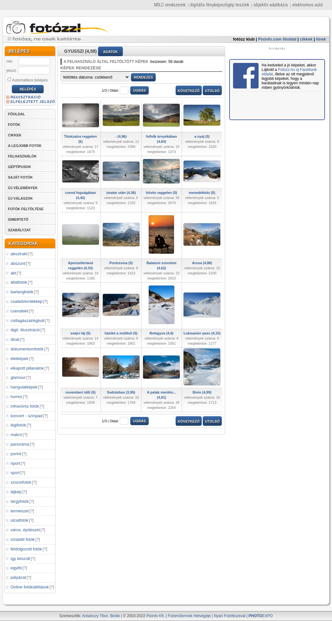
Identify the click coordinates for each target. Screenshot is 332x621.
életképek (19, 358)
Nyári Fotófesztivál (229, 616)
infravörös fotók (25, 406)
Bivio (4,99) (202, 392)
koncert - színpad (26, 415)
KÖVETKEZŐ (189, 91)
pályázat (18, 577)
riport (15, 463)
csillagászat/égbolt (27, 320)
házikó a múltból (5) (121, 333)
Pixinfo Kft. (155, 616)
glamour (18, 377)
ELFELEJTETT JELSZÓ (33, 101)
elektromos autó (307, 5)
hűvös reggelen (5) (161, 193)
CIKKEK (14, 135)
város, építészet (25, 529)
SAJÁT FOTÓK (20, 177)
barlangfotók (22, 291)
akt (13, 273)
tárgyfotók (20, 501)
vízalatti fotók (23, 539)
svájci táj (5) (81, 333)
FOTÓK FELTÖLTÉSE (25, 209)
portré (16, 453)
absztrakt (19, 253)
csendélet (19, 311)
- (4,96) (120, 136)
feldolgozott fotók (26, 549)
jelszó (11, 70)
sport (15, 472)
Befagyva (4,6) (162, 333)
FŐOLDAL (16, 114)
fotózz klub (244, 39)
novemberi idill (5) (80, 392)
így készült (20, 558)
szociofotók (21, 482)
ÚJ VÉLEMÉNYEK (23, 188)
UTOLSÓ (212, 91)
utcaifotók (19, 520)
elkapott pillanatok (27, 368)
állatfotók (19, 282)
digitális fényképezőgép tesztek (219, 5)
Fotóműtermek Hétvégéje (189, 616)
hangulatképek (24, 387)
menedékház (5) (202, 193)
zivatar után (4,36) (121, 193)
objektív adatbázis (270, 5)
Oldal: (118, 90)
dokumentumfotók (27, 349)
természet (20, 511)
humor (16, 396)
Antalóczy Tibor (95, 616)
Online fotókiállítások (30, 587)
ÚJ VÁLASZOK (20, 198)
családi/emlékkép (26, 301)
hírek (321, 39)
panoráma (20, 444)
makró (16, 434)
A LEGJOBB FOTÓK (25, 146)
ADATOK (110, 52)
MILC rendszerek (169, 5)
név (9, 61)
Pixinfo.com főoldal (277, 39)
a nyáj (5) (202, 136)
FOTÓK (14, 124)
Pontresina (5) (120, 263)
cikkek (306, 39)
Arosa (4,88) (202, 263)
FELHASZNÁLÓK (22, 156)
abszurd (18, 263)
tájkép (16, 491)
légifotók (18, 425)
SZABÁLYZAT (19, 230)
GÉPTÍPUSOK (19, 167)
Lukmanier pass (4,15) (202, 333)
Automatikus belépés (28, 79)
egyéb (16, 567)
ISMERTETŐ (18, 219)
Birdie (115, 616)
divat (15, 339)
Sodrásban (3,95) (121, 392)
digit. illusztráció (25, 329)
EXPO (261, 616)
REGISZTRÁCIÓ (26, 97)
